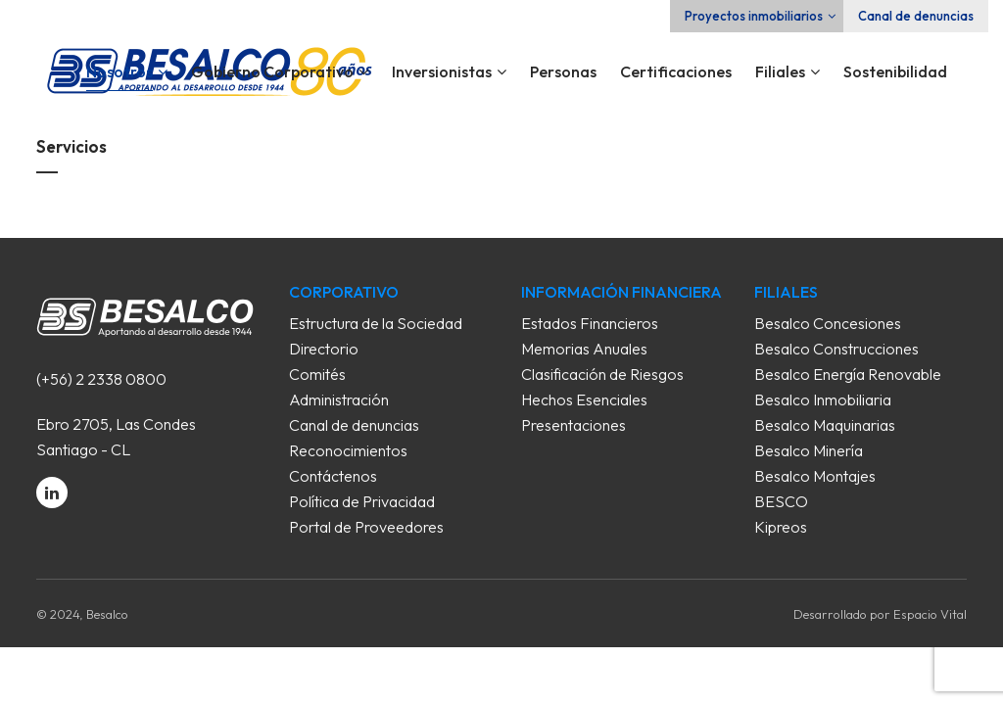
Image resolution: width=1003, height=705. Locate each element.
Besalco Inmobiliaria (822, 399)
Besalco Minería (808, 450)
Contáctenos (333, 476)
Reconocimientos (348, 450)
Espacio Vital (930, 614)
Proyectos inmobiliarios (754, 16)
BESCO (781, 501)
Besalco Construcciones (836, 348)
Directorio (323, 348)
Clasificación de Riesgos (602, 374)
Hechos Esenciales (584, 399)
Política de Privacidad (362, 501)
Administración (339, 399)
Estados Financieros (589, 323)
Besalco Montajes (815, 476)
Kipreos (780, 527)
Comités (317, 374)
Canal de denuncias (916, 16)
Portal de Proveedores (366, 527)
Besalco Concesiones (827, 323)
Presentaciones (573, 425)
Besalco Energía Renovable (847, 374)
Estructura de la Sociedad (375, 323)
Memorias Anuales (584, 348)
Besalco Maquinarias (824, 425)
